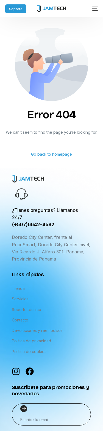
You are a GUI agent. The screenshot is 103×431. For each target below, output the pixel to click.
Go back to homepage (51, 154)
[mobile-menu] (93, 8)
